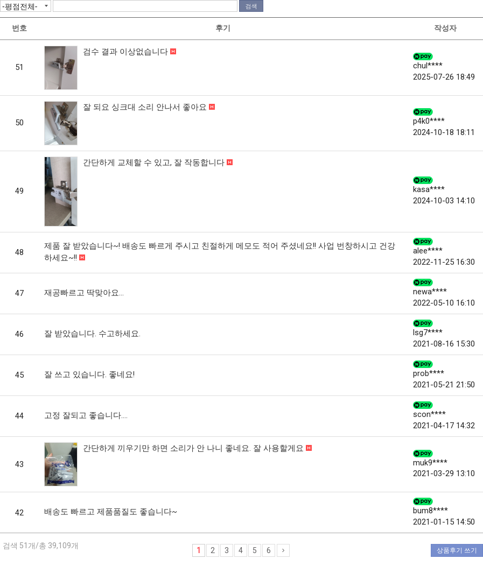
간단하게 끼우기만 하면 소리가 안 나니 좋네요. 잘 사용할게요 (194, 448)
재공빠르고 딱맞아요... (84, 293)
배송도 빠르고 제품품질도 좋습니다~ (110, 512)
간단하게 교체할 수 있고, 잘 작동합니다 (155, 162)
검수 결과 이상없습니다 (126, 51)
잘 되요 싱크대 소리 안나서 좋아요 (146, 107)
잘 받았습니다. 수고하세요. (92, 333)
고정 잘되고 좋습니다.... (86, 415)
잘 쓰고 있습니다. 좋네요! (89, 374)
